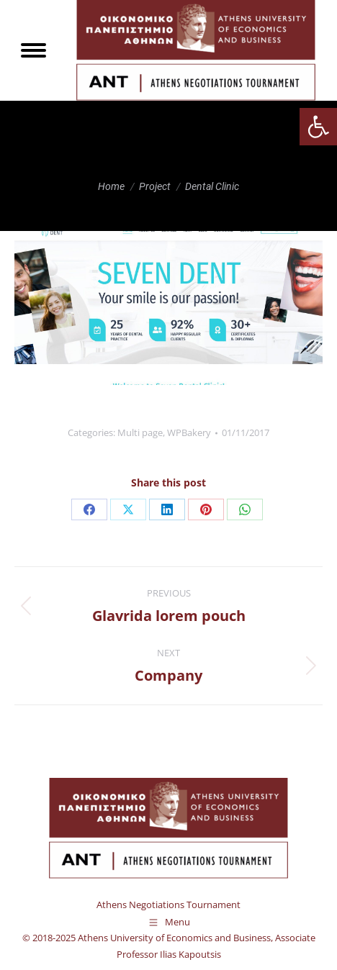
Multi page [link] (140, 432)
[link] (318, 126)
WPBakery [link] (189, 432)
